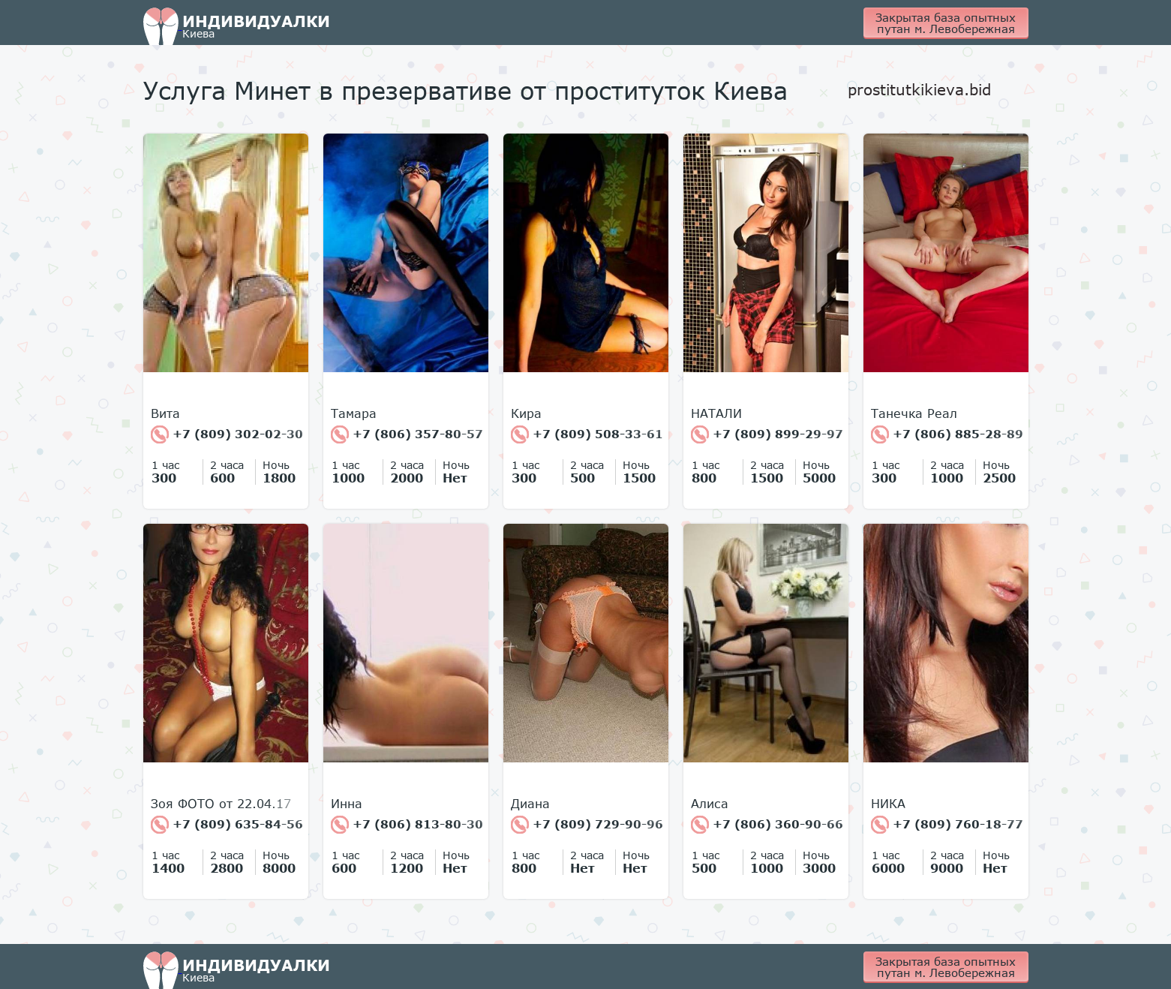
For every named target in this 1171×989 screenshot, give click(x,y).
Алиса (709, 804)
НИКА (888, 804)
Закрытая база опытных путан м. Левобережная (945, 23)
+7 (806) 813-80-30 (407, 825)
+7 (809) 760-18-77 (947, 825)
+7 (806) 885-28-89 (947, 434)
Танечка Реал (914, 413)
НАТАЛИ (716, 413)
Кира (526, 413)
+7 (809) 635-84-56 (227, 825)
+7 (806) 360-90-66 (767, 825)
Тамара (354, 413)
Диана (530, 804)
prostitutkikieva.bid (919, 89)
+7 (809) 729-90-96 (587, 825)
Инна (346, 804)
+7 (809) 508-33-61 (587, 434)
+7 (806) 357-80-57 (407, 434)
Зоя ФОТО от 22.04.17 (221, 804)
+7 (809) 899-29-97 (767, 434)
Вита (165, 413)
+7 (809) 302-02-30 (227, 434)
